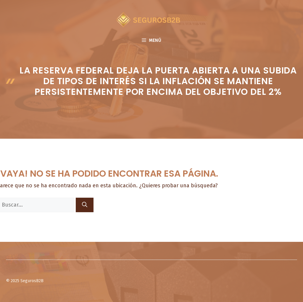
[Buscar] (85, 205)
